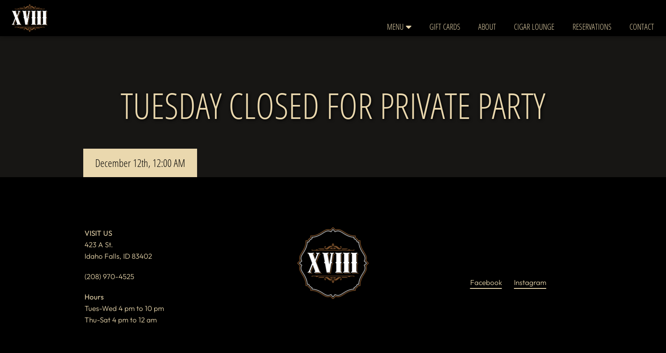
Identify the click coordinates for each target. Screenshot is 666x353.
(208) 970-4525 (109, 276)
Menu (399, 26)
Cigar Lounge (534, 26)
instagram (530, 282)
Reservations (592, 26)
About (487, 26)
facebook (486, 282)
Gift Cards (444, 26)
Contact (641, 26)
